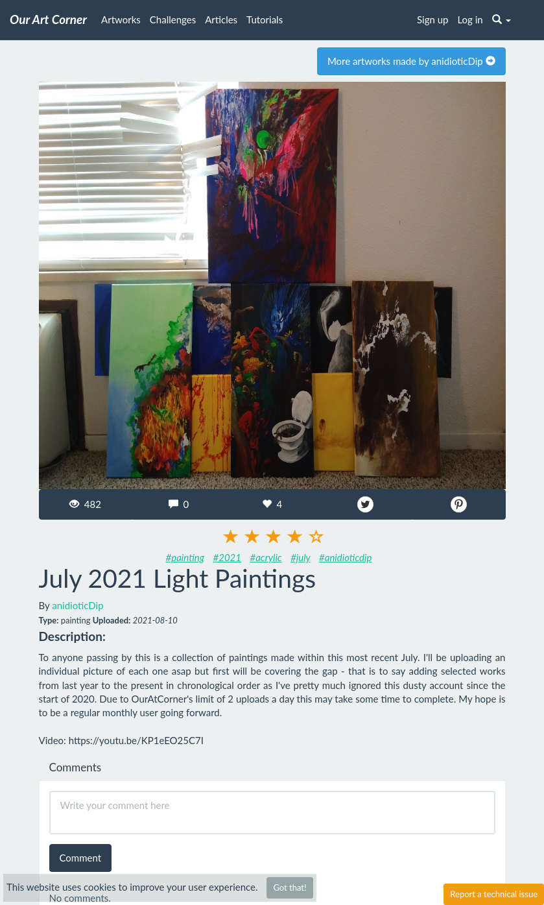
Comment (81, 857)
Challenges (173, 19)
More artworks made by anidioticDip (411, 61)
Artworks (121, 19)
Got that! (289, 887)
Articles (221, 19)
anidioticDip (77, 605)
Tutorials (264, 19)
